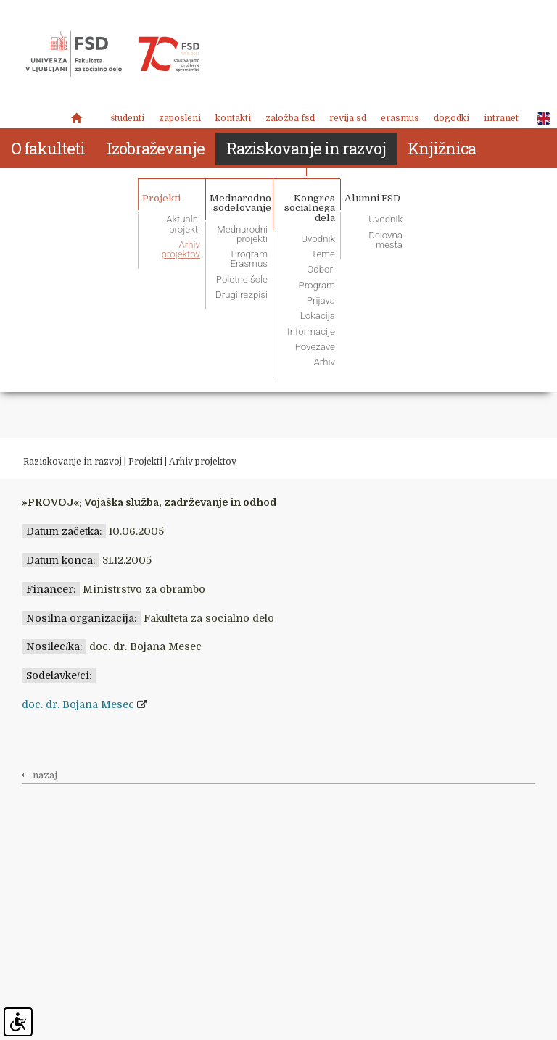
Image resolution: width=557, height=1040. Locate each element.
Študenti (127, 118)
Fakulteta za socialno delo (112, 54)
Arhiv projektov (202, 462)
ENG (539, 119)
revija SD (347, 118)
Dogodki (451, 118)
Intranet (501, 118)
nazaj (45, 775)
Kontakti (233, 118)
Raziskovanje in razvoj (72, 462)
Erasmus (400, 118)
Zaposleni (180, 118)
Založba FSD (290, 118)
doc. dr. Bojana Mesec (78, 704)
